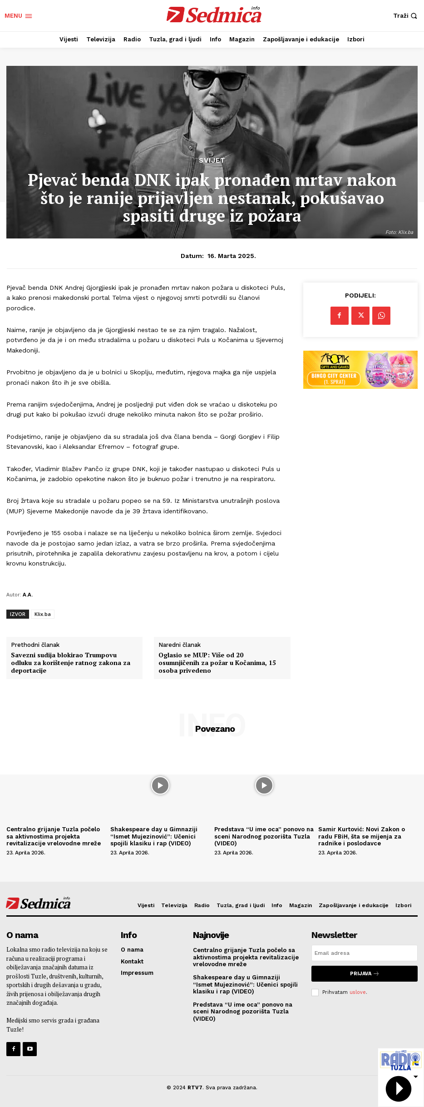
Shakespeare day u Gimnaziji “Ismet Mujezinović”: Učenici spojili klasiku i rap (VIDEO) (153, 836)
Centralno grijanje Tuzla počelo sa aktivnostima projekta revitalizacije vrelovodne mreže (54, 836)
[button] (406, 16)
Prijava (365, 973)
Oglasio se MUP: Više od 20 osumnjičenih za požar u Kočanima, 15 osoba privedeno (217, 662)
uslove (358, 992)
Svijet (212, 160)
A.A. (28, 594)
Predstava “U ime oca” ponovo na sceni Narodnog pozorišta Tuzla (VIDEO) (264, 836)
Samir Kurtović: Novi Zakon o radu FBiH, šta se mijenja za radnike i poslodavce (361, 836)
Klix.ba (43, 614)
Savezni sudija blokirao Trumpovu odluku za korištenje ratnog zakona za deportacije (70, 662)
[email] (364, 953)
